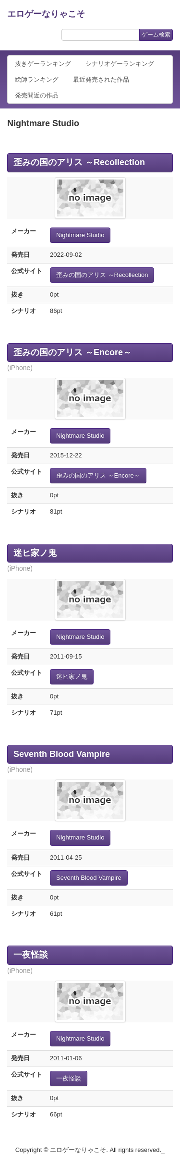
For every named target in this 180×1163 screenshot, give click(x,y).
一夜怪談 (30, 954)
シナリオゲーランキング (119, 63)
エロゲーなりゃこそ (46, 14)
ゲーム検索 (156, 34)
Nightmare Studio (80, 235)
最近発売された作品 (101, 79)
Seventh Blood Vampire (61, 754)
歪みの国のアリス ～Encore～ (72, 352)
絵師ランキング (37, 79)
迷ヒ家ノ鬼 (35, 553)
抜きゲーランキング (43, 63)
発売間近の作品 (37, 95)
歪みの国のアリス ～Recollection (79, 162)
